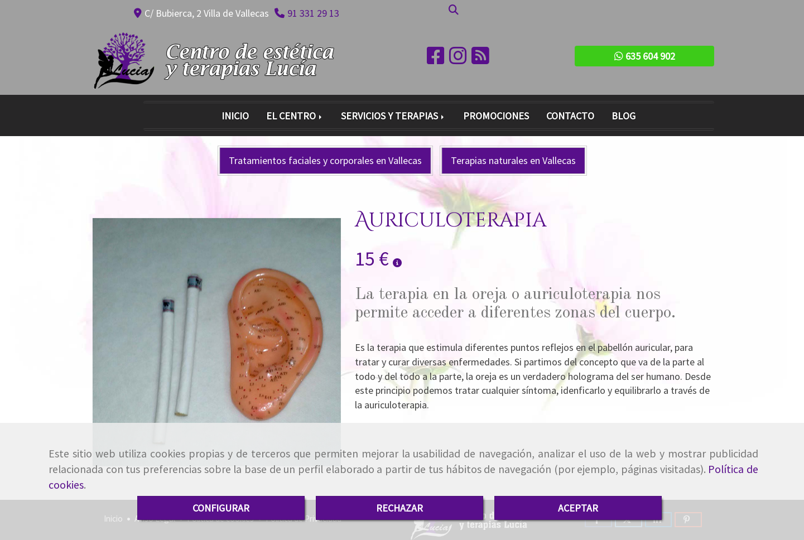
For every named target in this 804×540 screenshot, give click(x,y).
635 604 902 (644, 56)
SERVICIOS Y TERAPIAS (393, 115)
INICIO (235, 115)
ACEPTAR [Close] (578, 508)
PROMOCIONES (496, 115)
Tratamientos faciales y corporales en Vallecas (325, 160)
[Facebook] (436, 59)
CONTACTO (570, 115)
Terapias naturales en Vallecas (513, 160)
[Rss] (480, 59)
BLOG (624, 115)
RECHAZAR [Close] (399, 508)
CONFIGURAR (220, 508)
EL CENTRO (295, 115)
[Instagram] (458, 59)
